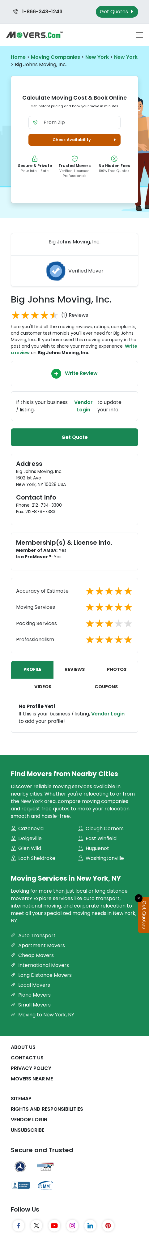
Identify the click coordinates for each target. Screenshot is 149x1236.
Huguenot (93, 848)
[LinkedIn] (90, 1226)
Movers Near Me (32, 1078)
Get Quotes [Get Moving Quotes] (117, 11)
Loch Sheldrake (33, 858)
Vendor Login (83, 406)
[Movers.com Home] (34, 35)
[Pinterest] (108, 1226)
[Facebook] (18, 1226)
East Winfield (97, 838)
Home (18, 57)
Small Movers (31, 1004)
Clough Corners (101, 828)
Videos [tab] (42, 687)
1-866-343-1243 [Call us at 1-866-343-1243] (37, 11)
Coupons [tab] (106, 687)
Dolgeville (26, 838)
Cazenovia (27, 828)
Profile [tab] (32, 669)
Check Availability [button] (85, 140)
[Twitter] (36, 1226)
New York (97, 57)
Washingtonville (101, 858)
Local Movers (30, 985)
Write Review (74, 374)
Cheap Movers (32, 955)
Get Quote (75, 437)
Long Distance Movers (41, 975)
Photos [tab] (116, 669)
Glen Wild (26, 848)
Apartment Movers (38, 945)
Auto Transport (33, 935)
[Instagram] (72, 1226)
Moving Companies (55, 57)
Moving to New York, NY (42, 1014)
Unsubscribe (27, 1130)
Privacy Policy (31, 1068)
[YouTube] (54, 1226)
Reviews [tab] (75, 669)
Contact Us (27, 1057)
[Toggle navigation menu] (139, 35)
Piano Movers (31, 994)
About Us (23, 1047)
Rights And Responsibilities (47, 1109)
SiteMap (21, 1098)
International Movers (40, 965)
